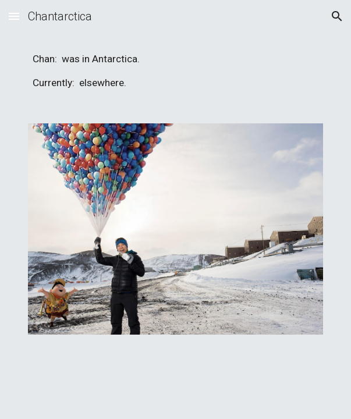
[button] (14, 16)
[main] (175, 71)
